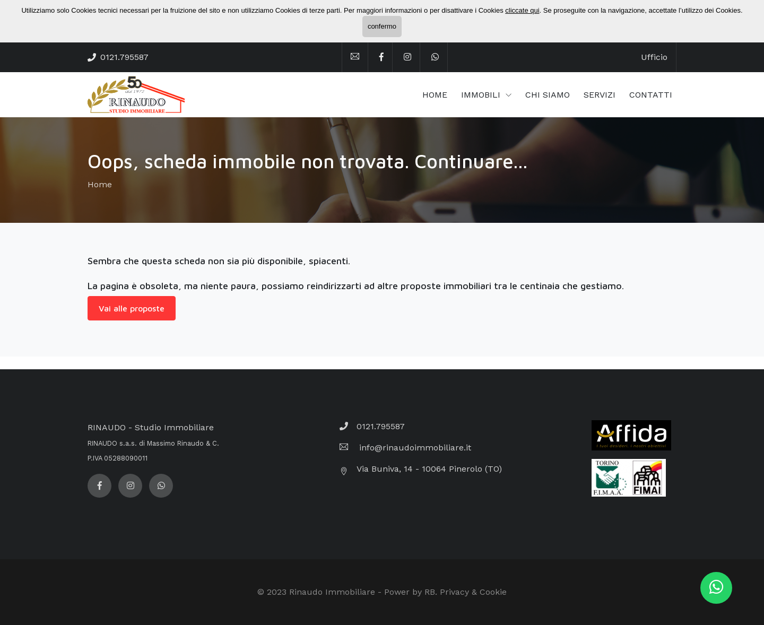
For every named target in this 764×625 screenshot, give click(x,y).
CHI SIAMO (547, 95)
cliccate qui (522, 10)
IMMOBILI (482, 95)
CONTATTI (650, 95)
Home (100, 184)
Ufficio (654, 57)
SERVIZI (599, 95)
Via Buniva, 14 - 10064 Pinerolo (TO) (429, 469)
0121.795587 (124, 57)
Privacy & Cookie (473, 592)
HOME (434, 95)
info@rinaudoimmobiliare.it (414, 447)
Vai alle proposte (131, 308)
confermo (382, 26)
